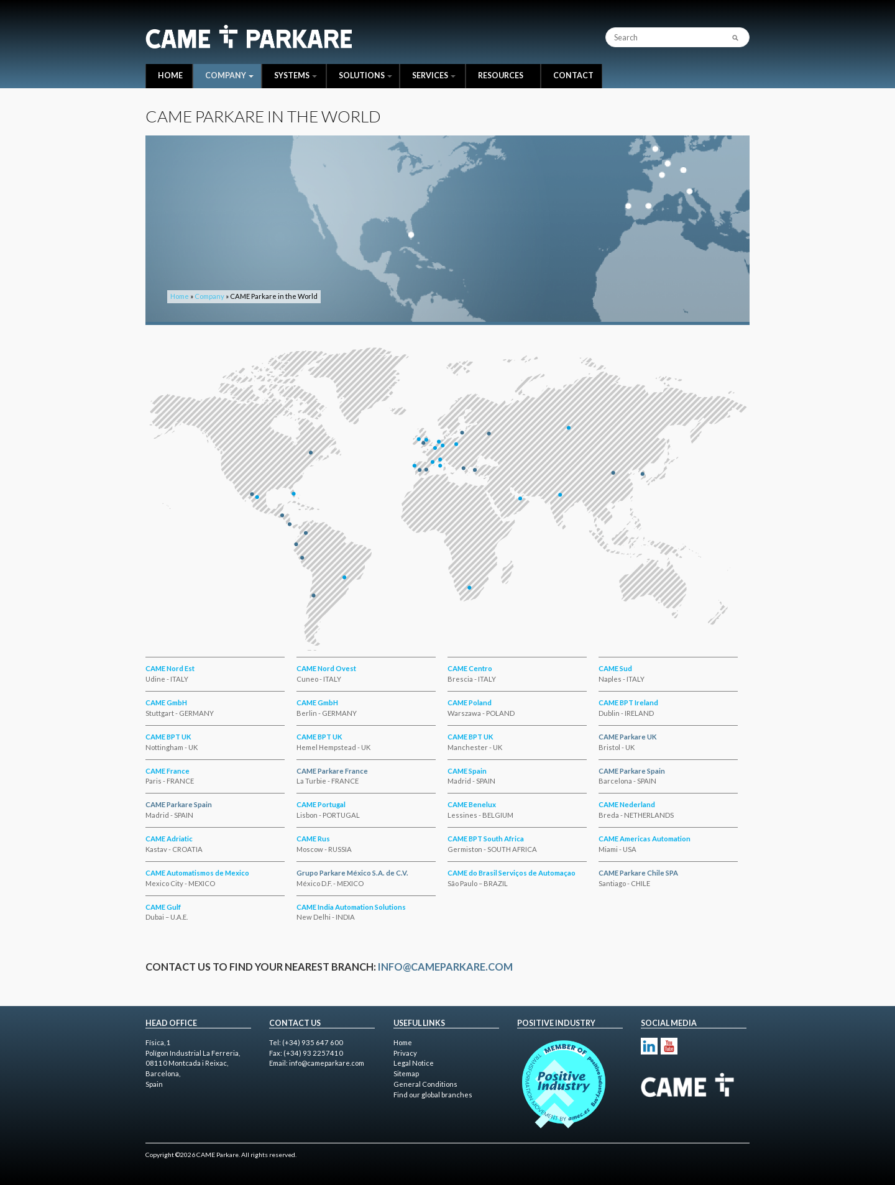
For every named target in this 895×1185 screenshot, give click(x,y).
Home (170, 75)
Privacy (405, 1053)
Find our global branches (432, 1095)
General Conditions (425, 1084)
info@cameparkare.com (445, 966)
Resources (500, 75)
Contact (573, 75)
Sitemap (406, 1073)
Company (229, 75)
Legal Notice (413, 1063)
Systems (295, 75)
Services (434, 75)
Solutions (365, 75)
